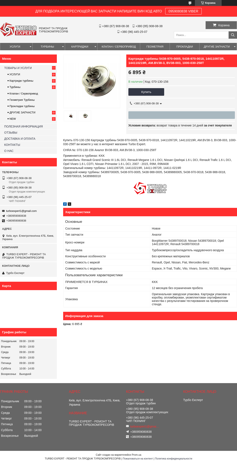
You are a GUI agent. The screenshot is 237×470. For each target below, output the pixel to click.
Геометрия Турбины (22, 99)
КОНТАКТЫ (12, 144)
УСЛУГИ (15, 46)
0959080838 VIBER (183, 11)
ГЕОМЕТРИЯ (155, 46)
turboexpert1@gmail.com (21, 210)
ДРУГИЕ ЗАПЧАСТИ (217, 46)
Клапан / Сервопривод (23, 93)
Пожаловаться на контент (138, 458)
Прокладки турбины (22, 106)
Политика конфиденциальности (173, 458)
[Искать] (233, 35)
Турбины (14, 87)
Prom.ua (136, 454)
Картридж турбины (21, 80)
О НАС (8, 151)
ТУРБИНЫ (47, 46)
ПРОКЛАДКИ (184, 46)
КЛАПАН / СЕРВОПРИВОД (119, 46)
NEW (12, 118)
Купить (146, 92)
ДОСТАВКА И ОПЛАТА (19, 138)
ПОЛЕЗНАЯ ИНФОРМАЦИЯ (23, 126)
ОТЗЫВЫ (10, 132)
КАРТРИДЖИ (79, 46)
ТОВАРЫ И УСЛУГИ (18, 68)
